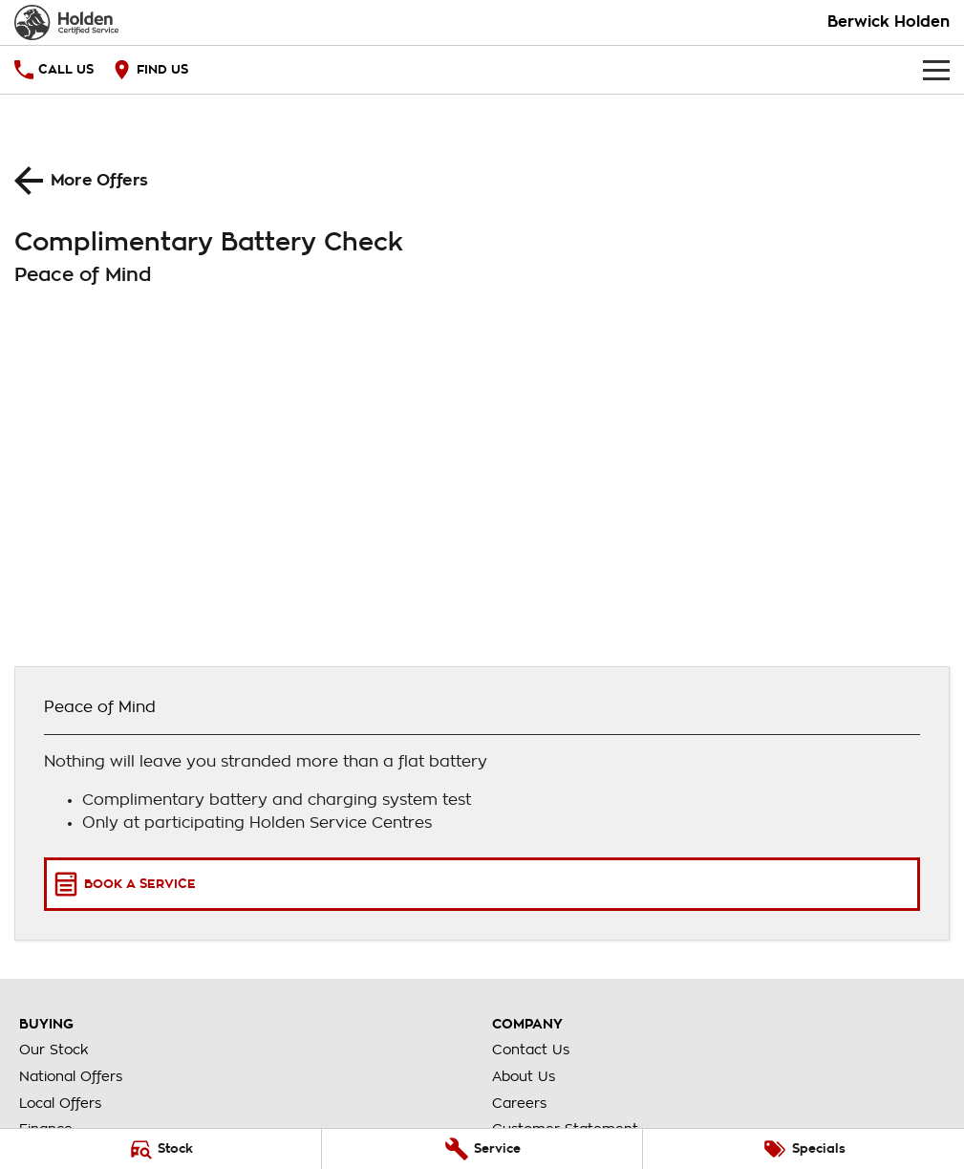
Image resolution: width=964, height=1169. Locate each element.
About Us (523, 1076)
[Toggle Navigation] (936, 70)
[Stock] (160, 1149)
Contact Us (530, 1049)
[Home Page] (66, 22)
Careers (519, 1103)
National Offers (70, 1076)
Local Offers (60, 1103)
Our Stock (54, 1049)
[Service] (482, 1149)
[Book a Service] (482, 884)
